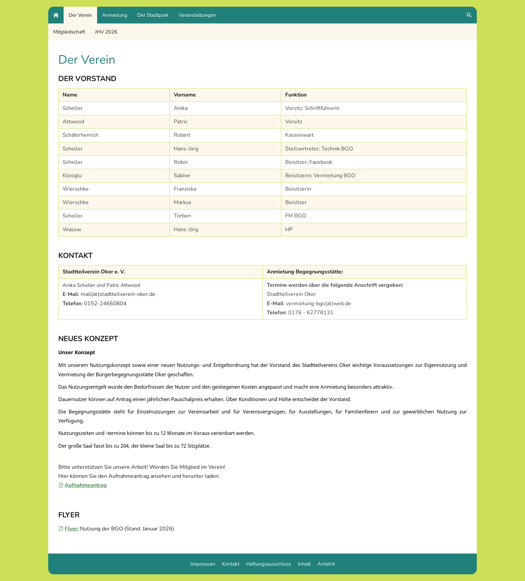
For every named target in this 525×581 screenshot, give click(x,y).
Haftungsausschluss (268, 564)
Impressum (203, 564)
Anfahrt (326, 564)
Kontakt (230, 564)
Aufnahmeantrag (82, 485)
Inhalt (304, 564)
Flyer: (68, 528)
